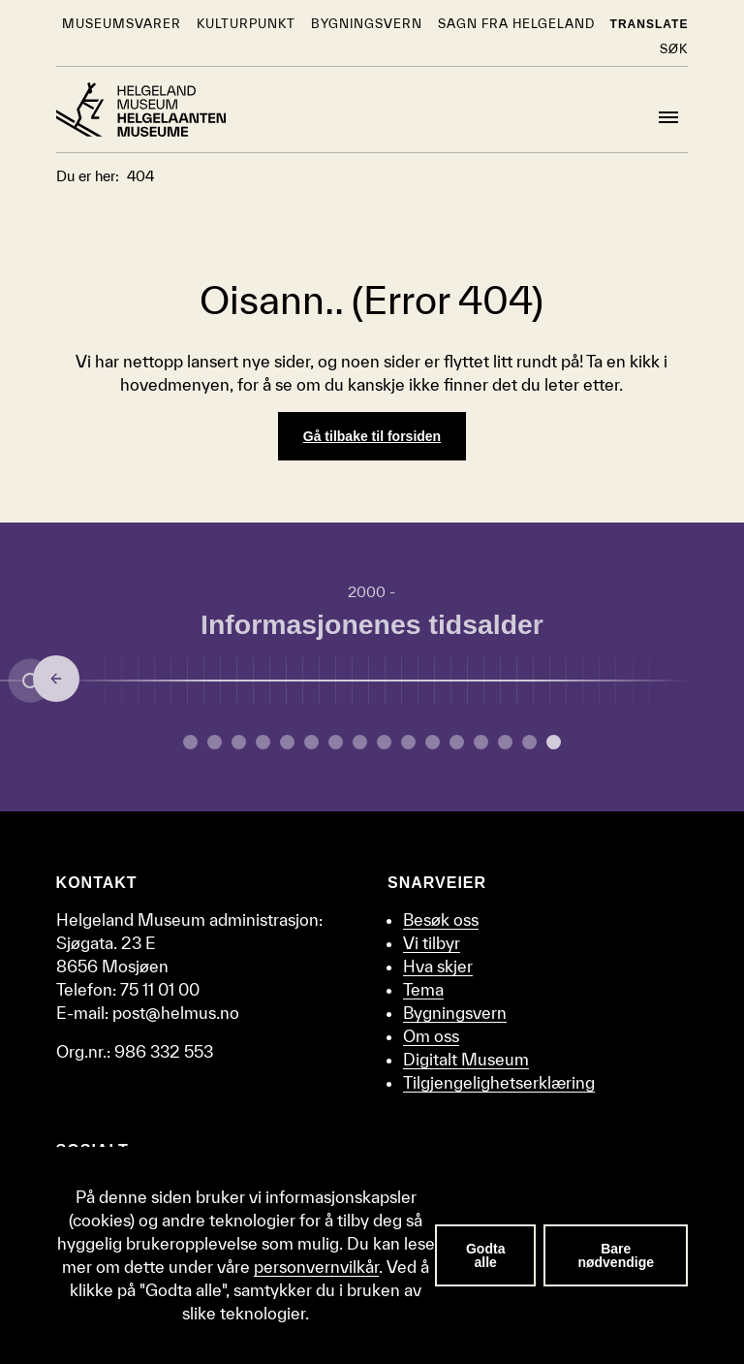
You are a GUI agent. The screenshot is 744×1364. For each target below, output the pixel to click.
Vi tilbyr (431, 943)
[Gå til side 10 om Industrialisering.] (432, 742)
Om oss (431, 1036)
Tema (423, 989)
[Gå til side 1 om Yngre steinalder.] (214, 742)
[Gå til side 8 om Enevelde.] (384, 742)
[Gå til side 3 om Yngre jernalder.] (263, 742)
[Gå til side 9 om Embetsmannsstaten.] (408, 742)
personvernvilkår (316, 1266)
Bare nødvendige (615, 1255)
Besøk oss (441, 919)
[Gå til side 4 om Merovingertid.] (287, 742)
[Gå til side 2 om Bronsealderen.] (239, 742)
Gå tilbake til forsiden (372, 436)
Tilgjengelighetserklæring (499, 1082)
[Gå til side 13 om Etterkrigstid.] (505, 742)
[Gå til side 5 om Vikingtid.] (311, 742)
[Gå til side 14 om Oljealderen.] (529, 742)
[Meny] (668, 117)
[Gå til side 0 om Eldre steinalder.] (190, 742)
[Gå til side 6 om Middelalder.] (335, 742)
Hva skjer (438, 966)
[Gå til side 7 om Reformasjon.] (360, 742)
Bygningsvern (366, 23)
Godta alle (485, 1255)
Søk (674, 49)
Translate (649, 24)
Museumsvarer (121, 23)
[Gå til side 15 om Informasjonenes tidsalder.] (553, 742)
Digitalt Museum (466, 1059)
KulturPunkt (246, 23)
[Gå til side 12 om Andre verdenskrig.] (481, 742)
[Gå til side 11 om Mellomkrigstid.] (457, 742)
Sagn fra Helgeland (516, 23)
